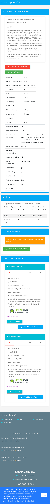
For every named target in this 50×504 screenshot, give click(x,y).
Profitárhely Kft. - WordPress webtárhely (14, 457)
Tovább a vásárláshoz (17, 67)
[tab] (10, 272)
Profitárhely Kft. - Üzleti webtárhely (12, 448)
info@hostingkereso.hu (26, 476)
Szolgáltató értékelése (16, 249)
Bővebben (14, 321)
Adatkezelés (38, 419)
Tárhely (19, 441)
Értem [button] (44, 495)
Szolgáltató (14, 72)
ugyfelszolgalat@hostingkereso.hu (26, 479)
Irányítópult (6, 422)
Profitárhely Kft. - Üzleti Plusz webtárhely (14, 438)
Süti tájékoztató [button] (28, 501)
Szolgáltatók (6, 419)
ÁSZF (20, 419)
